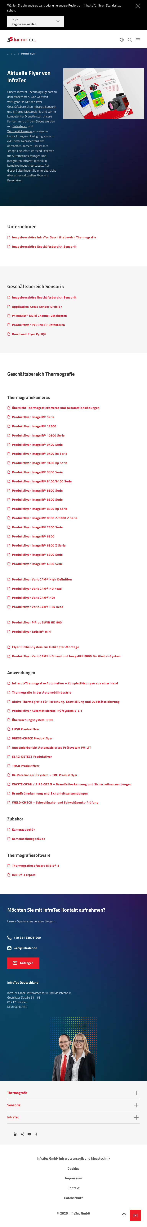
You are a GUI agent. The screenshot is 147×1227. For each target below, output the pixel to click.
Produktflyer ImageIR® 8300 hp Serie (39, 509)
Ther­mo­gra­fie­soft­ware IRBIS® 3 (35, 866)
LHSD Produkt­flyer (26, 729)
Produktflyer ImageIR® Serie (33, 417)
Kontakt (74, 1188)
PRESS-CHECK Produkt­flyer (32, 738)
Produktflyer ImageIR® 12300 (34, 426)
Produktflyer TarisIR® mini (31, 632)
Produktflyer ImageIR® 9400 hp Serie (39, 463)
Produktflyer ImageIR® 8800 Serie (37, 491)
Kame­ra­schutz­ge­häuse (28, 839)
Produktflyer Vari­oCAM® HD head (37, 589)
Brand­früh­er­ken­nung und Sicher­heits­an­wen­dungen (50, 793)
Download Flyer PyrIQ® (29, 334)
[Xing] (22, 1134)
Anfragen (26, 963)
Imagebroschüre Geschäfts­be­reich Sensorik (44, 247)
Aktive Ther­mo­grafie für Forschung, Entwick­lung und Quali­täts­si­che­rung (66, 702)
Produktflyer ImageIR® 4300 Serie (37, 564)
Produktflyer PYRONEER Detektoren (38, 325)
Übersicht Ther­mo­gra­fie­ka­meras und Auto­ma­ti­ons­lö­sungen (56, 408)
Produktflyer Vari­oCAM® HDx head (37, 607)
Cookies (73, 1168)
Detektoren (19, 126)
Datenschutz (73, 1198)
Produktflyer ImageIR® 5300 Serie (37, 555)
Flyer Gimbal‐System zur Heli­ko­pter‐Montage (45, 647)
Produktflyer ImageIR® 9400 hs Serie (39, 454)
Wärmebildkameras (19, 131)
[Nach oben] (124, 1215)
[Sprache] (122, 39)
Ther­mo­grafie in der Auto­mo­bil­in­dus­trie (41, 692)
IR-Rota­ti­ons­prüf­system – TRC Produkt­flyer (45, 775)
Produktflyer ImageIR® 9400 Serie (37, 445)
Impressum (73, 1178)
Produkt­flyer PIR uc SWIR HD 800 (37, 622)
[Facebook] (36, 1134)
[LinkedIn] (16, 1134)
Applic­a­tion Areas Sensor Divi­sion (37, 307)
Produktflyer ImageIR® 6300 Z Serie (38, 545)
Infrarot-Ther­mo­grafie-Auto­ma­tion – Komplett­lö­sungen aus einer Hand (65, 683)
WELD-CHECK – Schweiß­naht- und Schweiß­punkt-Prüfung (55, 802)
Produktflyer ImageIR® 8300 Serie (37, 500)
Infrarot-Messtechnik (27, 111)
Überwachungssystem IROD (32, 720)
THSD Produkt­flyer (26, 766)
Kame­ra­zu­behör (23, 830)
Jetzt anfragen (135, 1215)
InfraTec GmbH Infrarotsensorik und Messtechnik (73, 1158)
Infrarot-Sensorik (45, 106)
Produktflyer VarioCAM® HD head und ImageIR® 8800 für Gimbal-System (66, 656)
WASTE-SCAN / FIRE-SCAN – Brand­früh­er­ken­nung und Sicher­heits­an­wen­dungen (71, 784)
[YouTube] (29, 1134)
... (8, 54)
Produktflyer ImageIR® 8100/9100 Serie (42, 481)
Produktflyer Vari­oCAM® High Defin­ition (42, 579)
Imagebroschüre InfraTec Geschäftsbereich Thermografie (54, 237)
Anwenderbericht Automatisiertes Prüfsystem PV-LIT (51, 748)
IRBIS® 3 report (23, 875)
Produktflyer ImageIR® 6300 (33, 536)
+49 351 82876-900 (27, 937)
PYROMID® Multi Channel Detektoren (39, 316)
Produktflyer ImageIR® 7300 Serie (37, 527)
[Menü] (138, 39)
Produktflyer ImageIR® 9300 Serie (37, 472)
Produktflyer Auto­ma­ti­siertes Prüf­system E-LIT (47, 711)
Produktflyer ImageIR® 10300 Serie (38, 435)
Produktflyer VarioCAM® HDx (33, 598)
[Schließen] (137, 5)
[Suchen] (130, 39)
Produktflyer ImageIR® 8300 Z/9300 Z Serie (44, 518)
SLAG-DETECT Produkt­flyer (32, 757)
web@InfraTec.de (25, 948)
